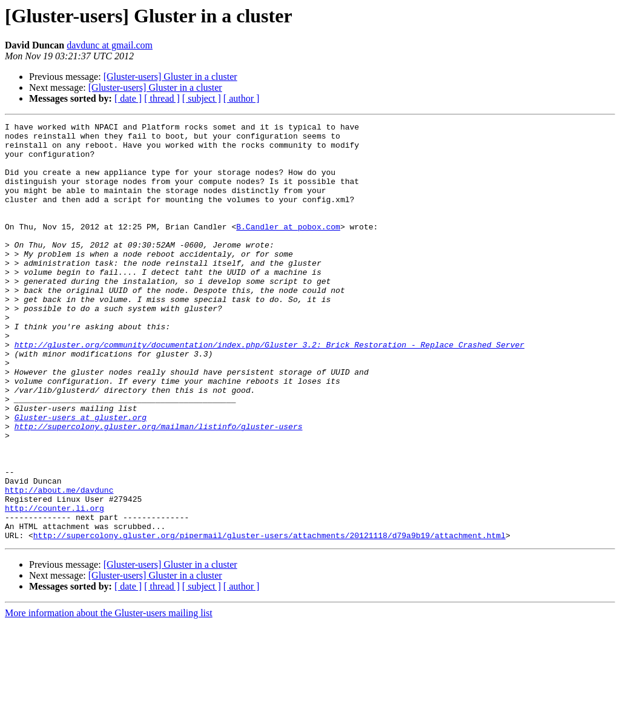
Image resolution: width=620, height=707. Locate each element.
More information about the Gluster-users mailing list (109, 696)
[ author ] (241, 98)
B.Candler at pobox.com (288, 248)
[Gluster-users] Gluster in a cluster (170, 76)
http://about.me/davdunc (59, 564)
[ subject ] (201, 98)
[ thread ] (162, 98)
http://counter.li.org (54, 585)
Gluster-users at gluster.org (81, 477)
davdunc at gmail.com (110, 45)
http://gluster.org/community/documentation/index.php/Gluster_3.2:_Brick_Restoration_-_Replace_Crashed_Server (269, 389)
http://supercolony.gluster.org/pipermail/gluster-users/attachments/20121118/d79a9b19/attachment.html (269, 618)
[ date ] (128, 98)
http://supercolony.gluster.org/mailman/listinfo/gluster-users (159, 487)
